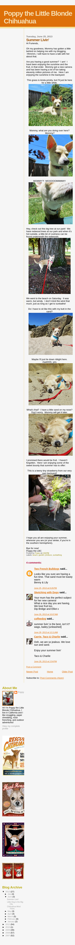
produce (48, 555)
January (11, 921)
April (10, 914)
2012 (8, 924)
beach (35, 555)
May (10, 911)
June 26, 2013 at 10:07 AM (46, 614)
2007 (8, 935)
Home (50, 671)
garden (41, 555)
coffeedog (40, 618)
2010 (8, 927)
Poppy (21, 692)
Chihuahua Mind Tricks (14, 907)
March (11, 916)
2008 (8, 933)
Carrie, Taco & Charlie (47, 636)
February (12, 919)
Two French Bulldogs (46, 568)
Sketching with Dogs (46, 592)
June (10, 897)
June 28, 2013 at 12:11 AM (46, 632)
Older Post (67, 671)
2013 (8, 891)
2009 (8, 930)
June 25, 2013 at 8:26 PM (45, 588)
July (10, 894)
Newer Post (32, 671)
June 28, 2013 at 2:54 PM (45, 661)
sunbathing (57, 555)
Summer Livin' (13, 899)
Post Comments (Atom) (52, 678)
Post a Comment (33, 667)
